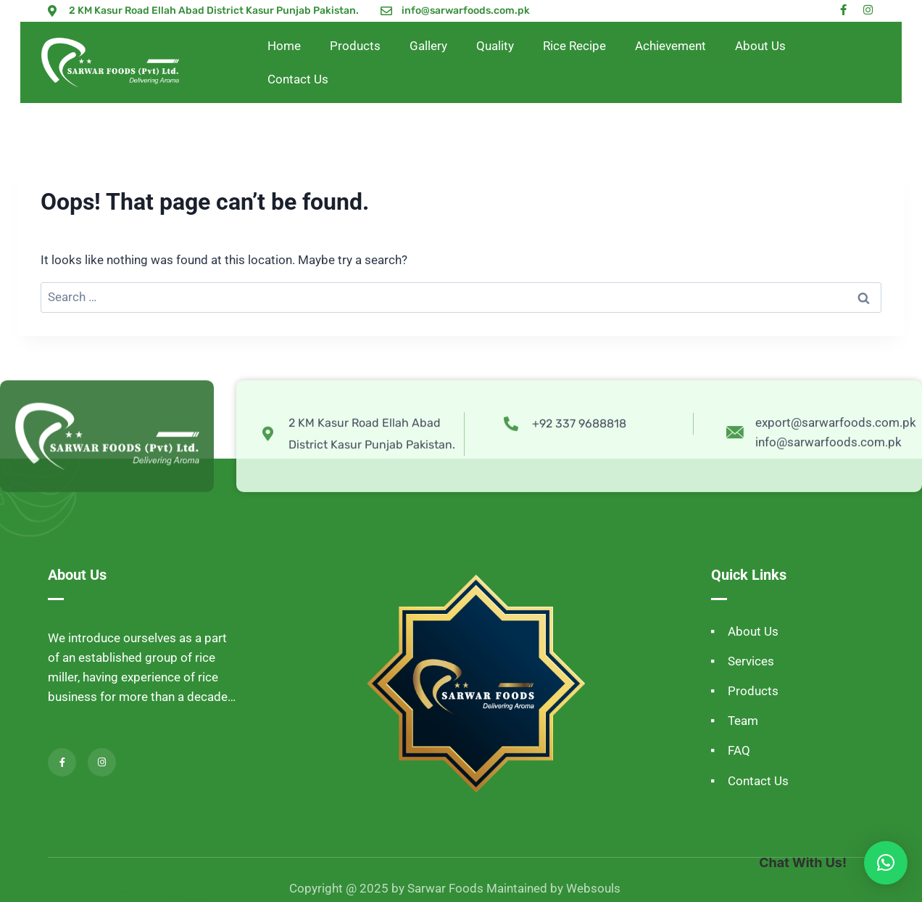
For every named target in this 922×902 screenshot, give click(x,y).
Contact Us (297, 79)
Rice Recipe (574, 45)
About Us (760, 45)
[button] (886, 863)
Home (284, 45)
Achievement (670, 45)
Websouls (593, 888)
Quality (495, 45)
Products (355, 45)
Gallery (428, 45)
